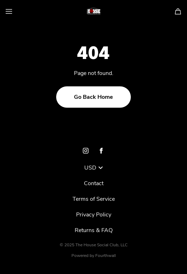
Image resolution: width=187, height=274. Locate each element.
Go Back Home (93, 97)
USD (93, 168)
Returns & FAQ (94, 230)
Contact (93, 183)
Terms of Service (94, 199)
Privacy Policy (93, 215)
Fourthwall (105, 255)
